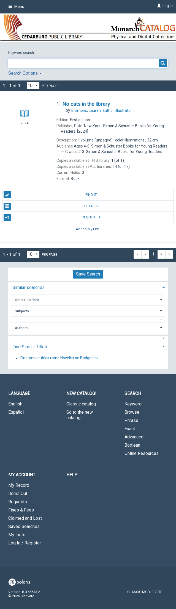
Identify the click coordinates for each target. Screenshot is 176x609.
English (15, 404)
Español (16, 412)
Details (51, 206)
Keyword (133, 404)
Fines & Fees (21, 510)
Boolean (132, 445)
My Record (18, 485)
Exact (129, 428)
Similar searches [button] (28, 287)
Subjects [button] (22, 311)
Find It (50, 194)
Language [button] (19, 393)
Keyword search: (22, 53)
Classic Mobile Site (144, 592)
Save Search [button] (88, 274)
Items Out (17, 493)
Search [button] (132, 393)
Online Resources (141, 453)
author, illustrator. (101, 110)
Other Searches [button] (27, 300)
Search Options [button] (25, 73)
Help (71, 474)
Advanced (133, 437)
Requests (17, 501)
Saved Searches (24, 526)
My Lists (16, 534)
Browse (131, 412)
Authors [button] (21, 328)
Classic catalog (81, 404)
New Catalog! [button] (81, 393)
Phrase (131, 420)
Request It (52, 217)
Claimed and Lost (25, 518)
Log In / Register (24, 543)
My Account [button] (21, 474)
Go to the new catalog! (79, 415)
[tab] (88, 287)
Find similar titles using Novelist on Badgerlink (59, 358)
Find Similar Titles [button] (29, 346)
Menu (16, 6)
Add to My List (87, 229)
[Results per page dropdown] (33, 85)
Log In (168, 6)
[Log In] (158, 6)
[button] (88, 319)
